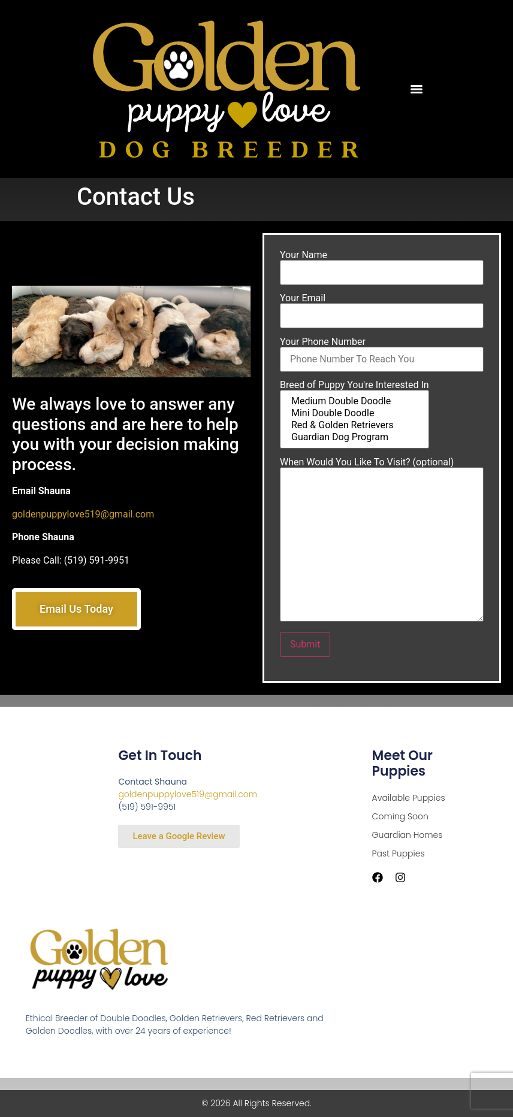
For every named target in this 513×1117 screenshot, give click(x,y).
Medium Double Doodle (354, 404)
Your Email (382, 310)
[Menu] (416, 89)
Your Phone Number (382, 354)
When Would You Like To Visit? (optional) (382, 543)
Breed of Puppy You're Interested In (354, 417)
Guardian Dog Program (354, 440)
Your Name (382, 267)
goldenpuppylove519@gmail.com (83, 514)
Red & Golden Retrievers (354, 428)
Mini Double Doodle (354, 416)
